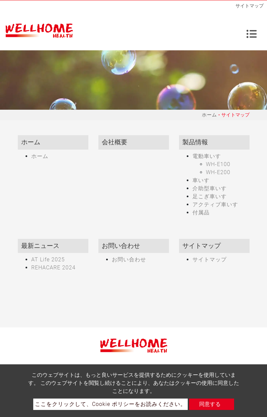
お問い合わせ (129, 259)
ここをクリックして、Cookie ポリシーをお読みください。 (110, 404)
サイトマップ (209, 259)
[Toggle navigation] (251, 31)
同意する (210, 404)
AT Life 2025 (48, 259)
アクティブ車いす (215, 204)
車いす (201, 180)
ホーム (209, 114)
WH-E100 (218, 164)
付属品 (201, 212)
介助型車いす (209, 188)
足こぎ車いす (209, 196)
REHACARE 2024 (53, 267)
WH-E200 (218, 172)
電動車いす (206, 156)
